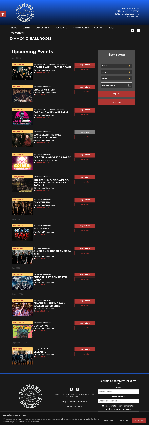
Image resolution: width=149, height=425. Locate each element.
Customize (107, 420)
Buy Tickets (85, 65)
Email (118, 387)
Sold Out (85, 132)
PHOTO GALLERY (81, 28)
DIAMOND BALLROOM (30, 38)
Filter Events (116, 54)
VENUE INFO (61, 28)
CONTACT (99, 28)
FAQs (111, 28)
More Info (85, 69)
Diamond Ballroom (42, 72)
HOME (14, 28)
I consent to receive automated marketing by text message (118, 407)
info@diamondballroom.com (74, 402)
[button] (3, 14)
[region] (74, 418)
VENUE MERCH (18, 33)
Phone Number (118, 397)
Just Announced (109, 85)
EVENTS (26, 28)
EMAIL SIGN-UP (43, 28)
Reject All (123, 420)
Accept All (139, 420)
